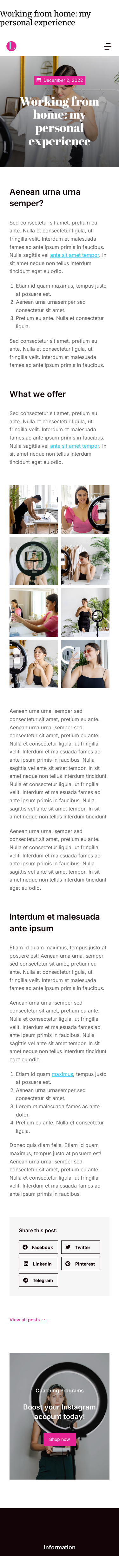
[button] (38, 1044)
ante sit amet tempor (74, 255)
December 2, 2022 (63, 80)
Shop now (59, 1236)
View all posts (28, 1117)
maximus (62, 871)
